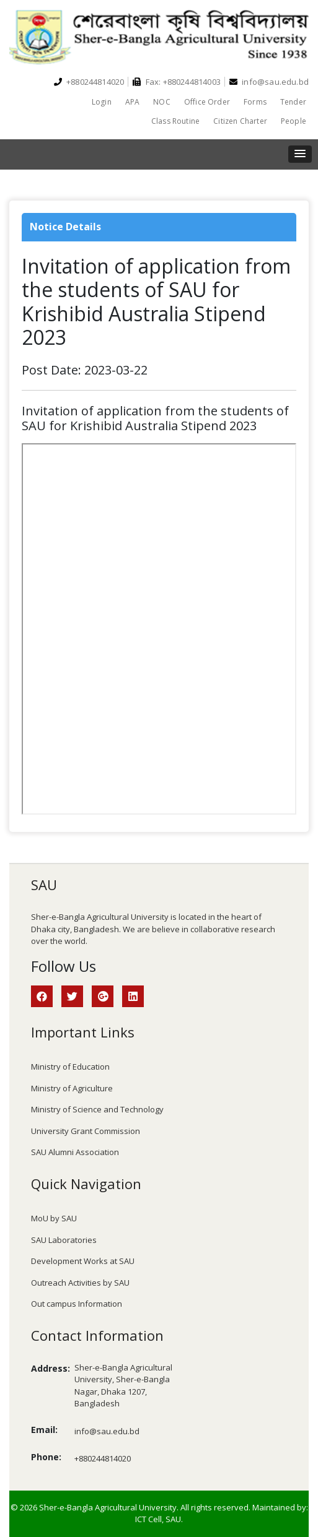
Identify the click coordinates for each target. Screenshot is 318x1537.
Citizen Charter (240, 121)
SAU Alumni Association (75, 1152)
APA (132, 102)
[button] (300, 154)
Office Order (207, 102)
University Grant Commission (85, 1131)
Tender (293, 102)
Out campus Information (76, 1303)
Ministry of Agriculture (72, 1088)
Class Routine (175, 121)
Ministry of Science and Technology (97, 1109)
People (293, 121)
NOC (161, 102)
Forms (255, 102)
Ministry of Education (70, 1066)
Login (102, 102)
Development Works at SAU (83, 1260)
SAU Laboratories (64, 1239)
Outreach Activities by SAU (80, 1282)
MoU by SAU (54, 1218)
